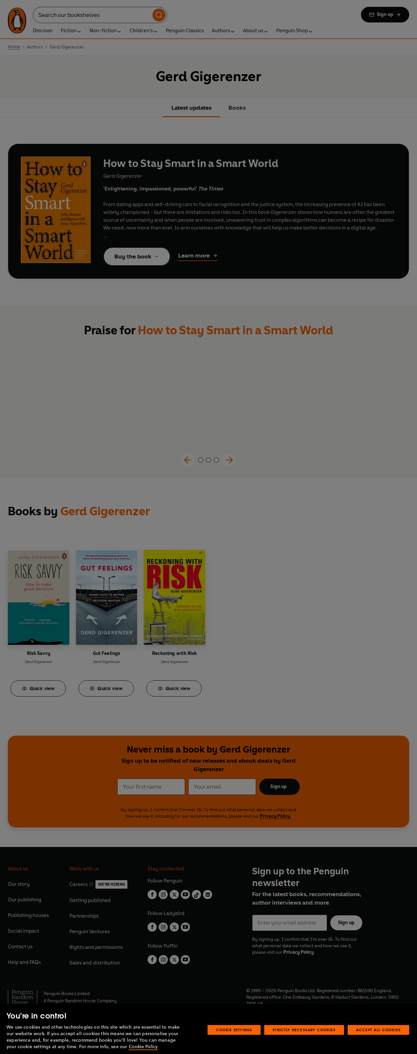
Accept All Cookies (378, 1037)
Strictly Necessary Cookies (304, 1037)
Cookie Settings (234, 1037)
